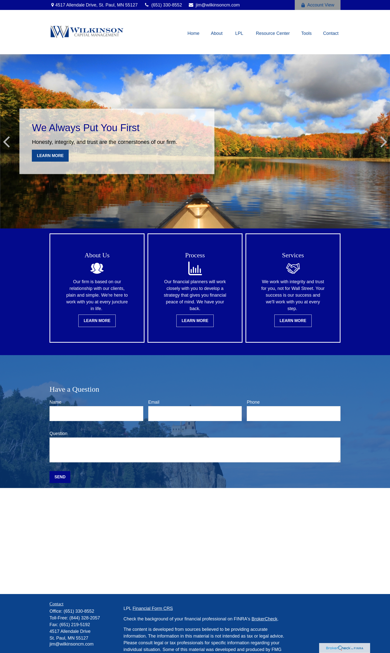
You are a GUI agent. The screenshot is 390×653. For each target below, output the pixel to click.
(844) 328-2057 (84, 617)
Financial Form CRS (153, 608)
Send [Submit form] (59, 477)
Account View (317, 4)
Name (55, 402)
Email (153, 402)
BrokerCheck (264, 618)
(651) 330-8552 (163, 4)
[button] (193, 33)
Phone (253, 402)
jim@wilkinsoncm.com (214, 4)
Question (58, 433)
